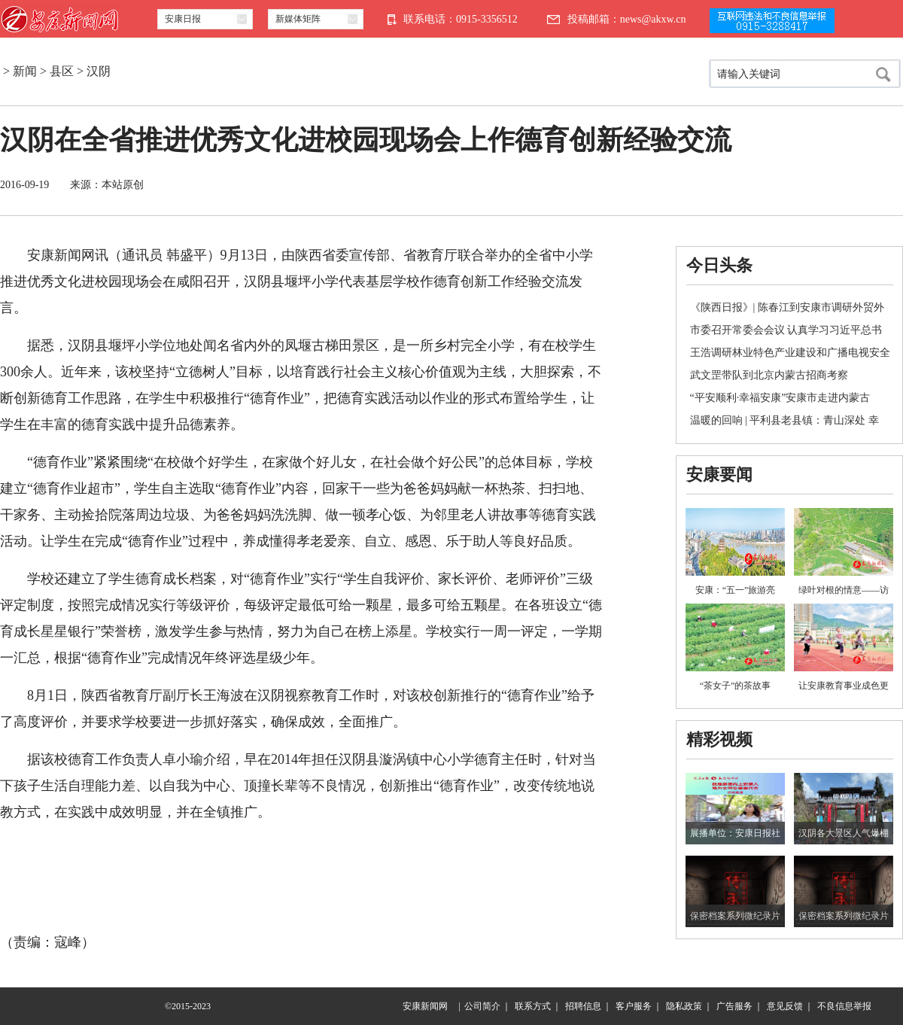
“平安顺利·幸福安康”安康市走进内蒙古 (780, 397)
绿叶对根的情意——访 (843, 590)
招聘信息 (583, 1006)
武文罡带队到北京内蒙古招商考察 (769, 375)
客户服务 (634, 1006)
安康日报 (183, 19)
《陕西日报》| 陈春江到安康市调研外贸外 (787, 307)
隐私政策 (684, 1006)
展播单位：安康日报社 (735, 833)
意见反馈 (785, 1006)
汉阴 (99, 71)
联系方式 (533, 1006)
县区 (62, 71)
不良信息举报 (844, 1006)
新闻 (25, 71)
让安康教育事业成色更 (843, 685)
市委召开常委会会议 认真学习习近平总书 (786, 330)
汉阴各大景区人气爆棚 (843, 833)
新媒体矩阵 (298, 19)
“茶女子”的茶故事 (735, 685)
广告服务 (734, 1006)
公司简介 (482, 1006)
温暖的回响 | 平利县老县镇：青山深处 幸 (784, 420)
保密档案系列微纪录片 (735, 916)
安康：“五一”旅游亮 (735, 590)
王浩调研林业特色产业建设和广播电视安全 (790, 352)
